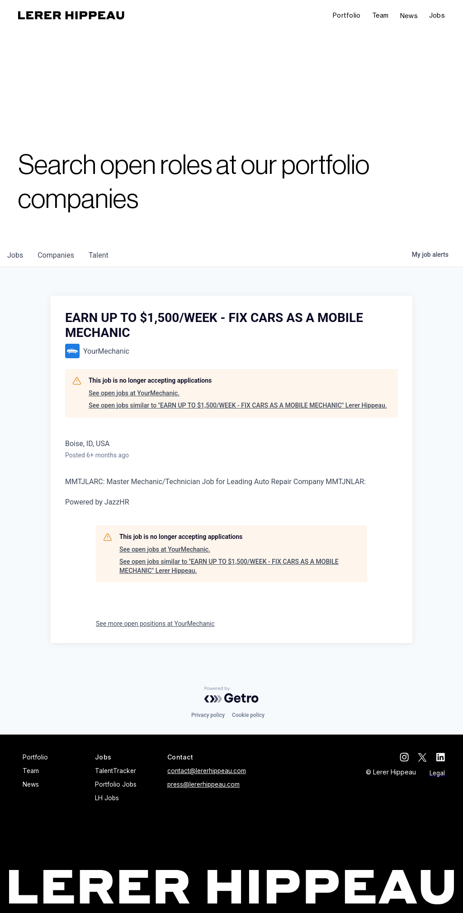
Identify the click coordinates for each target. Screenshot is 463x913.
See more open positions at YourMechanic (155, 623)
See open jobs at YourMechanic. (134, 393)
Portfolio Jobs (116, 784)
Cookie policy (248, 715)
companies (56, 255)
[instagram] (404, 757)
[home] (71, 15)
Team (380, 15)
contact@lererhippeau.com (206, 770)
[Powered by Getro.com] (231, 695)
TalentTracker (115, 770)
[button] (437, 15)
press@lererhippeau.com (203, 784)
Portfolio (347, 15)
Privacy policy (208, 715)
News (409, 15)
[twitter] (422, 757)
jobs (15, 255)
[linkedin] (440, 757)
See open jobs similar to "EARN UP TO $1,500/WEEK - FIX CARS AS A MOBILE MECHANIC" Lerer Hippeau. (238, 405)
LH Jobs (107, 798)
